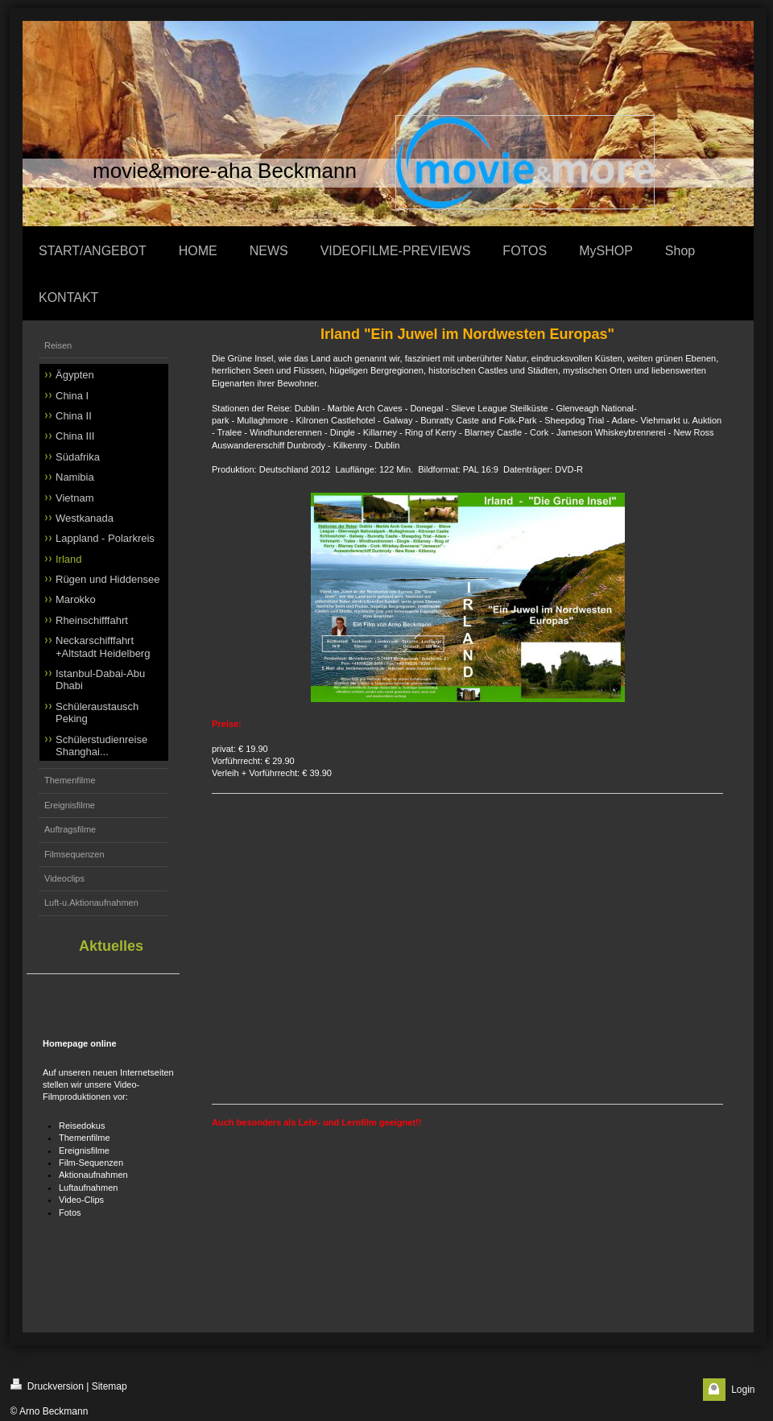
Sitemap (109, 1386)
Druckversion (47, 1385)
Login (742, 1389)
